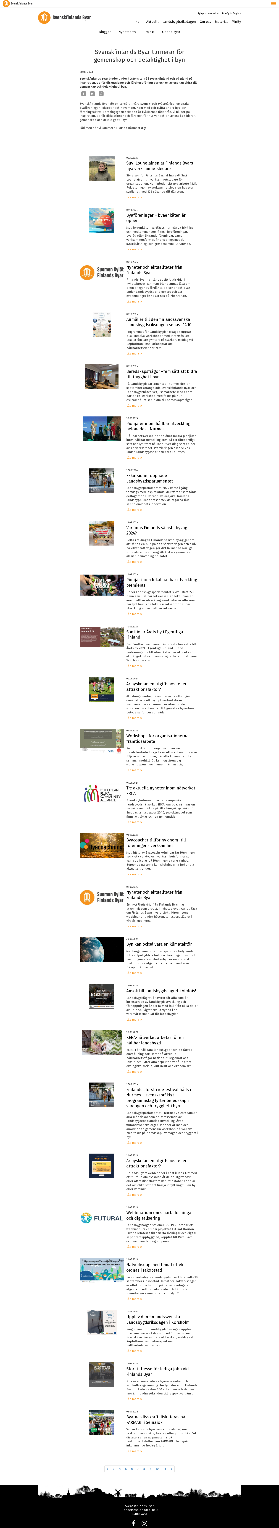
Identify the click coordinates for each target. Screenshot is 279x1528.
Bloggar (105, 25)
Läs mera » (134, 190)
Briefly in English (231, 6)
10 (157, 1462)
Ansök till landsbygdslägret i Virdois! (161, 983)
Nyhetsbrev (127, 25)
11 (164, 1462)
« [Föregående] (108, 1462)
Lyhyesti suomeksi (208, 6)
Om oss (205, 15)
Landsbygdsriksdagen (179, 15)
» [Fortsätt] (171, 1462)
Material (221, 15)
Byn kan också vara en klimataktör (159, 937)
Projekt (148, 25)
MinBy (236, 15)
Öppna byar (171, 25)
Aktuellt (152, 15)
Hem (138, 15)
